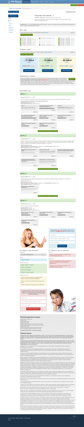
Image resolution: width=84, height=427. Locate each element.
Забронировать (62, 245)
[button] (34, 97)
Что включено (11, 30)
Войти (9, 419)
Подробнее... (73, 32)
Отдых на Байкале (34, 1)
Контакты (51, 1)
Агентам (46, 1)
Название (10, 20)
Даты (9, 22)
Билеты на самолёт (19, 418)
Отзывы (41, 1)
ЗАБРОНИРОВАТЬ (29, 70)
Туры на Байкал (26, 1)
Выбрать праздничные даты (26, 34)
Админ (74, 416)
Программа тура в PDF (70, 11)
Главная (10, 8)
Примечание (11, 32)
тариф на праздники (48, 52)
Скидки (10, 25)
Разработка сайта (72, 418)
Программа (11, 27)
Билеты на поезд (11, 418)
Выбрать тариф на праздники (27, 54)
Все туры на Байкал (17, 8)
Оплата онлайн (27, 418)
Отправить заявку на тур (33, 308)
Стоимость (10, 23)
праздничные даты (44, 32)
